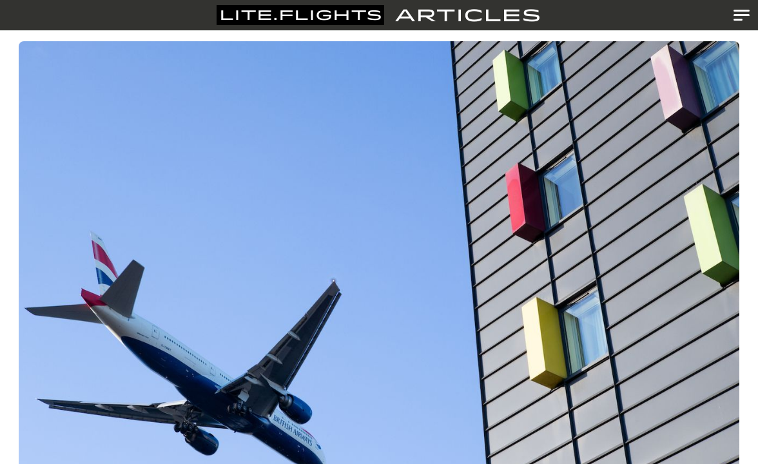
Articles (467, 15)
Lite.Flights (300, 15)
